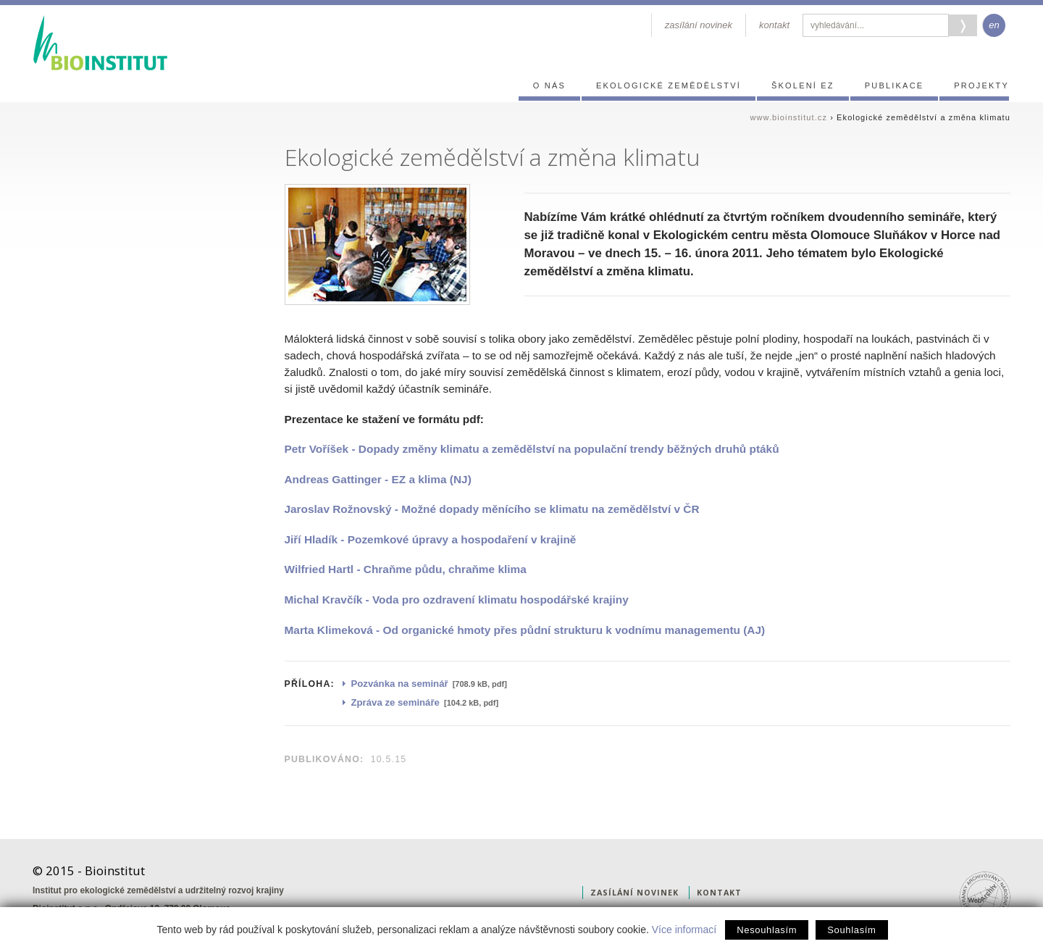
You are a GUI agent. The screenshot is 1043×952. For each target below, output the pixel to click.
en (994, 25)
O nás (549, 85)
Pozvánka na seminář (399, 683)
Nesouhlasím (767, 929)
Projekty (981, 85)
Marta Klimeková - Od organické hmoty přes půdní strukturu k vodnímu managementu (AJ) (525, 630)
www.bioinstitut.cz (788, 117)
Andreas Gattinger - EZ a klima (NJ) (378, 479)
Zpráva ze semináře (395, 702)
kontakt (774, 25)
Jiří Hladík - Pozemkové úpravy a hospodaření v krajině (431, 539)
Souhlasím (851, 929)
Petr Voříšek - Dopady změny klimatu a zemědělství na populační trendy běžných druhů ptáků (532, 449)
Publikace (894, 85)
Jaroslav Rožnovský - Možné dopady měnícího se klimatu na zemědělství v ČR (492, 509)
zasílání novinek (698, 25)
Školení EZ (802, 85)
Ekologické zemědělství (668, 85)
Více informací (684, 929)
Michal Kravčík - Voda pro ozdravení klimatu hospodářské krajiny (457, 599)
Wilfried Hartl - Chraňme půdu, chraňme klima (406, 569)
